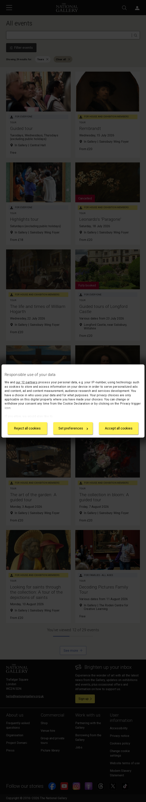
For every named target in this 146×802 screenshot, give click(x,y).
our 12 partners (27, 382)
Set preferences (73, 428)
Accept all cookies (119, 428)
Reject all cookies (27, 428)
